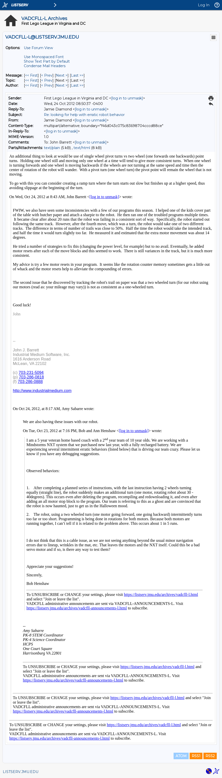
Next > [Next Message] (61, 75)
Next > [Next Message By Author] (61, 85)
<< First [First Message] (31, 75)
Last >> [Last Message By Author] (77, 85)
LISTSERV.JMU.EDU (20, 771)
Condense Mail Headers (44, 66)
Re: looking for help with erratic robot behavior (84, 114)
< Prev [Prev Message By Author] (46, 85)
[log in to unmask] (127, 98)
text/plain (52, 148)
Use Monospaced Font (44, 57)
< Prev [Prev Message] (46, 75)
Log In (203, 5)
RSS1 (196, 756)
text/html (81, 148)
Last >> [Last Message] (77, 75)
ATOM (181, 756)
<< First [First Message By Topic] (31, 80)
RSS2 (210, 756)
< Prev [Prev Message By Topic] (46, 80)
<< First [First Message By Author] (31, 85)
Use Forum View (38, 48)
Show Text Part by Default (47, 61)
